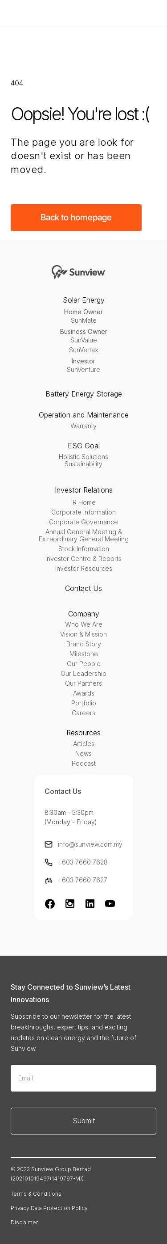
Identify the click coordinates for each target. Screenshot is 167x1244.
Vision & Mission (83, 634)
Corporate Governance (83, 522)
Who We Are (83, 624)
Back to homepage (76, 217)
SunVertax (83, 350)
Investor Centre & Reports (83, 558)
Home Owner (83, 312)
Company (83, 613)
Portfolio (83, 703)
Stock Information (83, 548)
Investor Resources (83, 568)
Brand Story (83, 644)
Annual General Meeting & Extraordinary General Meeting (84, 535)
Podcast (84, 763)
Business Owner (83, 331)
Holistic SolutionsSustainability (83, 460)
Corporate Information (83, 512)
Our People (84, 663)
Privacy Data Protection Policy (49, 1208)
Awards (83, 693)
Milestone (83, 654)
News (83, 753)
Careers (83, 713)
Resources (83, 732)
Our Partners (83, 683)
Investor (83, 361)
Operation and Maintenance (84, 414)
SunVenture (83, 369)
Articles (83, 743)
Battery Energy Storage (83, 393)
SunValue (83, 340)
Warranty (83, 426)
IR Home (83, 502)
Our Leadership (83, 673)
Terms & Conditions (36, 1193)
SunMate (84, 320)
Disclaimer (24, 1222)
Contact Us (83, 588)
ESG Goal (84, 445)
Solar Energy (84, 299)
